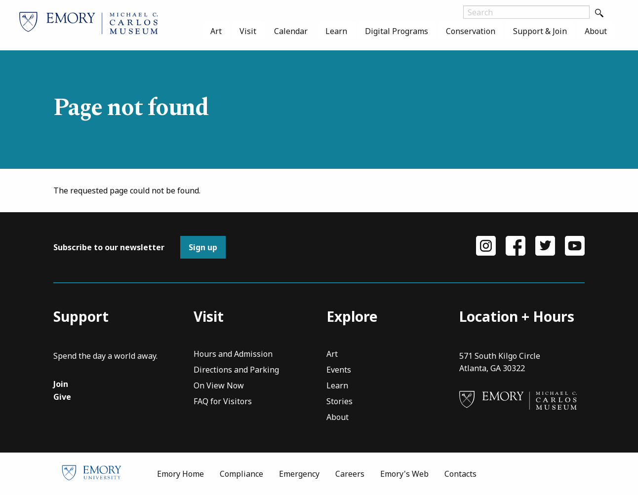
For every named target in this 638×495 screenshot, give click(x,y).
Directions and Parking (236, 370)
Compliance (241, 473)
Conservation (470, 31)
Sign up (203, 247)
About (596, 31)
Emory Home (180, 473)
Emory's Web (404, 473)
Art (216, 31)
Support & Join (540, 31)
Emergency (299, 473)
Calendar (291, 31)
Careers (349, 473)
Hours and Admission (233, 354)
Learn (336, 31)
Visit (247, 31)
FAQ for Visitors (223, 402)
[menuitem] (216, 31)
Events (338, 370)
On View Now (219, 386)
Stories (339, 402)
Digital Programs (396, 31)
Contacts (460, 473)
